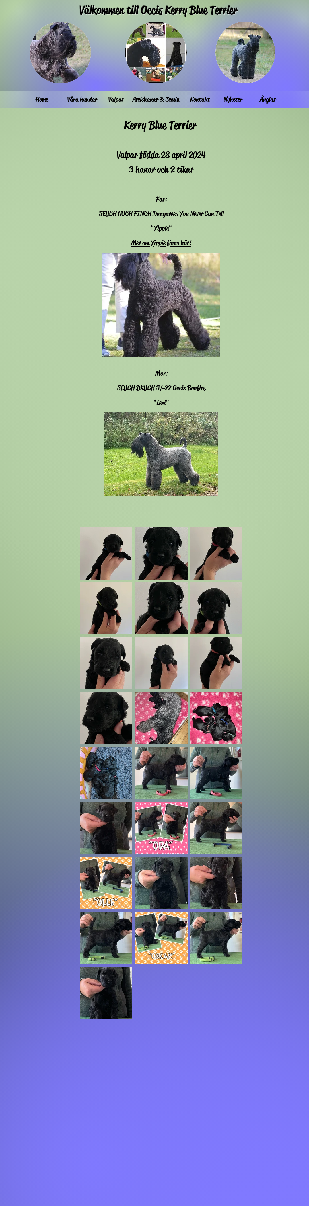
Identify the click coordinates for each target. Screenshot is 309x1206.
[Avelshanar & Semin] (156, 99)
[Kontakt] (200, 99)
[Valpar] (116, 99)
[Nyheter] (233, 99)
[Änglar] (268, 99)
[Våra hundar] (82, 99)
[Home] (42, 100)
